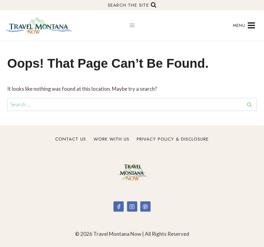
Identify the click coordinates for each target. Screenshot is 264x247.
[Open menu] (244, 25)
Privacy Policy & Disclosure (173, 139)
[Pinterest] (145, 206)
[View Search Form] (132, 5)
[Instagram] (132, 206)
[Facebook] (118, 206)
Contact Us (70, 139)
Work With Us (111, 139)
